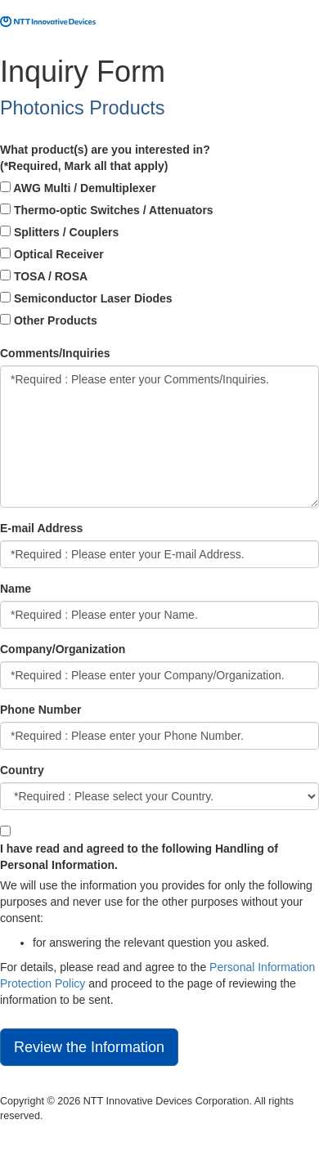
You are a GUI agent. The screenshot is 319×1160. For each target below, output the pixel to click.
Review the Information (89, 1047)
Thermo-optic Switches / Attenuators (106, 210)
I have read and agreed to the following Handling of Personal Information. (139, 856)
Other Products (48, 320)
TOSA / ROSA (44, 276)
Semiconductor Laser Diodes (86, 298)
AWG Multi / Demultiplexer (78, 188)
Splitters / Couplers (59, 232)
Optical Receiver (52, 254)
